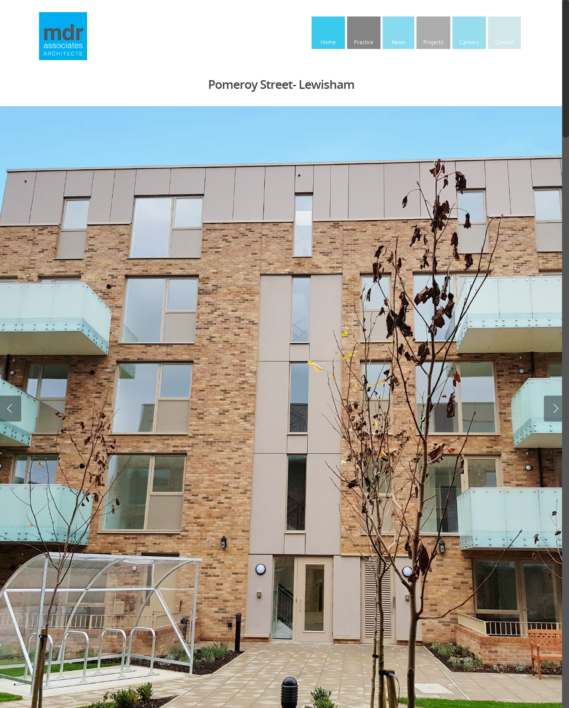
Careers (469, 42)
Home (328, 42)
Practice (364, 42)
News (398, 42)
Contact (504, 42)
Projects (433, 42)
